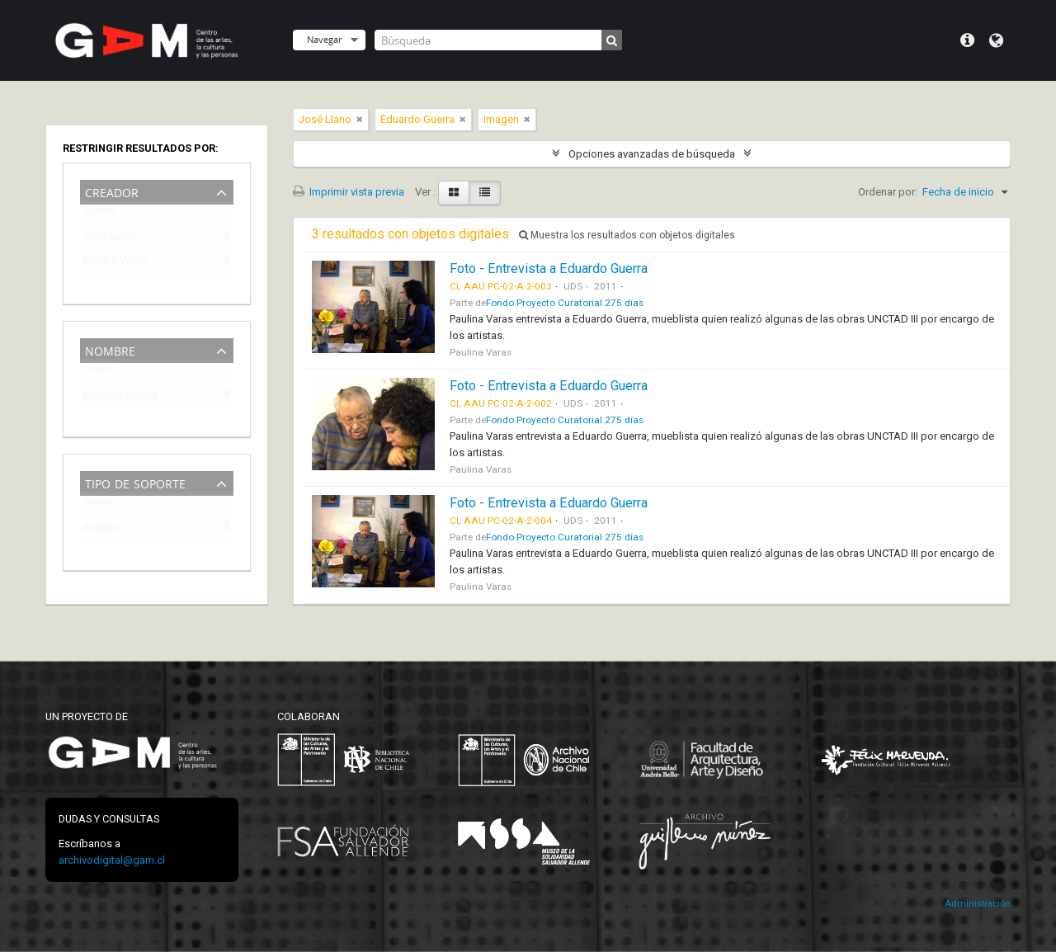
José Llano (109, 238)
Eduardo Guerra (120, 396)
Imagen (101, 529)
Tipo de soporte (135, 482)
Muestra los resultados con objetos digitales (627, 235)
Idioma (996, 40)
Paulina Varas (115, 263)
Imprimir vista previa (348, 192)
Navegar (324, 39)
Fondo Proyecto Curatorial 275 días (565, 303)
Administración (978, 903)
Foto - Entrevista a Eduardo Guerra (549, 268)
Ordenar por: (887, 192)
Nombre (110, 349)
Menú (967, 40)
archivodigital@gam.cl (112, 860)
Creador (112, 191)
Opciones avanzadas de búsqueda (651, 154)
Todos (98, 214)
